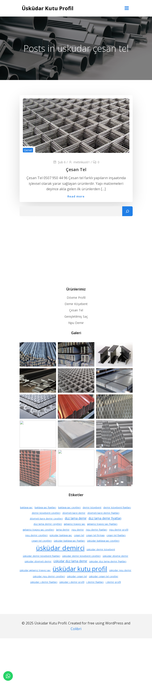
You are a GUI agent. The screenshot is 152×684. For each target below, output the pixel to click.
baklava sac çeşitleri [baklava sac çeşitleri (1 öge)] (69, 516)
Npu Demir (76, 323)
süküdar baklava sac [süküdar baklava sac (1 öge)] (61, 544)
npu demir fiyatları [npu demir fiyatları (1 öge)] (96, 538)
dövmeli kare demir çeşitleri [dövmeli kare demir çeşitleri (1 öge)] (46, 527)
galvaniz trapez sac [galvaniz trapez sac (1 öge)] (74, 533)
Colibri (76, 638)
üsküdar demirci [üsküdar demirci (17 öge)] (60, 557)
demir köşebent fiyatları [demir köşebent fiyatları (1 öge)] (117, 516)
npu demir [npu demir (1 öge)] (78, 538)
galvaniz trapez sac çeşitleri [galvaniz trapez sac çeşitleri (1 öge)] (38, 538)
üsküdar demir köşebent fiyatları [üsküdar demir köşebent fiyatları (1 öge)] (41, 565)
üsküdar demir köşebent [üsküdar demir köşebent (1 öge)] (101, 558)
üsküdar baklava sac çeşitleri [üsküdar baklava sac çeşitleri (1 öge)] (103, 549)
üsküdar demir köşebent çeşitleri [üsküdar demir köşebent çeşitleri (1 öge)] (81, 565)
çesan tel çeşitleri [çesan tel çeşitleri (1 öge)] (42, 549)
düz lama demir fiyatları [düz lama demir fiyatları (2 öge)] (105, 527)
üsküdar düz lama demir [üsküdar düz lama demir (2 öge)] (70, 570)
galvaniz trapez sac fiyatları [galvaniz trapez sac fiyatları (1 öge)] (102, 533)
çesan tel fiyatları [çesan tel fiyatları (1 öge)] (116, 544)
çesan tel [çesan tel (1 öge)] (79, 544)
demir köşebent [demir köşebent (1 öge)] (92, 516)
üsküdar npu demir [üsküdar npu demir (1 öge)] (120, 579)
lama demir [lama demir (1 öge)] (63, 538)
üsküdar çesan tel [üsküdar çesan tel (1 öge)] (77, 585)
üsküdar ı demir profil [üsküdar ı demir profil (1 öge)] (71, 591)
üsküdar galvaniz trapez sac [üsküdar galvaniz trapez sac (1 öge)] (35, 579)
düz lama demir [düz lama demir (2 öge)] (76, 527)
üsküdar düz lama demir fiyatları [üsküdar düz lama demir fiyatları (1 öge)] (107, 570)
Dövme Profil (76, 297)
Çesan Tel (76, 310)
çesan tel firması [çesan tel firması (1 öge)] (95, 544)
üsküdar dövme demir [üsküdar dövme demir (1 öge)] (115, 565)
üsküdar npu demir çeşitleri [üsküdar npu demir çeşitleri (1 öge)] (49, 585)
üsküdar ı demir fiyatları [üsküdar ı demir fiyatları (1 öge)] (43, 591)
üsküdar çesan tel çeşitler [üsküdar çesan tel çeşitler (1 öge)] (103, 585)
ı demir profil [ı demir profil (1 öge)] (113, 591)
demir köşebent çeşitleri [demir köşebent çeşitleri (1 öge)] (46, 522)
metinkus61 (79, 162)
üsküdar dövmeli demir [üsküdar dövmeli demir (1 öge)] (38, 570)
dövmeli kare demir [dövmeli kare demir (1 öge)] (73, 522)
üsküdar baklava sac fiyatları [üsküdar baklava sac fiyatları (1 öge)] (69, 549)
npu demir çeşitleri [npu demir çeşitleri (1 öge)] (36, 544)
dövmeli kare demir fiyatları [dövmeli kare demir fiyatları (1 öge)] (103, 522)
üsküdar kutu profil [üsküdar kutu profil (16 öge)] (80, 578)
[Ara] (127, 211)
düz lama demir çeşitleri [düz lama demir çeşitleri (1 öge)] (47, 533)
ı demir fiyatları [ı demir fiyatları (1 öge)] (95, 591)
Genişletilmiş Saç (76, 316)
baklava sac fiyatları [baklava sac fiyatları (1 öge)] (45, 516)
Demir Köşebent (76, 304)
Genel (28, 150)
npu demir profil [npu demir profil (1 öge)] (118, 538)
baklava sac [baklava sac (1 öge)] (26, 516)
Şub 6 (59, 162)
